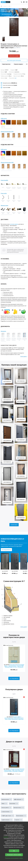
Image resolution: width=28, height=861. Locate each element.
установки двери (14, 224)
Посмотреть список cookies (14, 854)
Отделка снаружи (18, 64)
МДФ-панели (4, 118)
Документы (3, 331)
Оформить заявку (14, 56)
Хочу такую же (7, 381)
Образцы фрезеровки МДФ (7, 131)
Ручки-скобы (4, 193)
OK (14, 850)
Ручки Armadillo (4, 180)
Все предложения (6, 549)
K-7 (15, 78)
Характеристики (6, 64)
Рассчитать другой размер (14, 60)
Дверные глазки (4, 205)
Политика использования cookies (14, 858)
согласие (5, 837)
